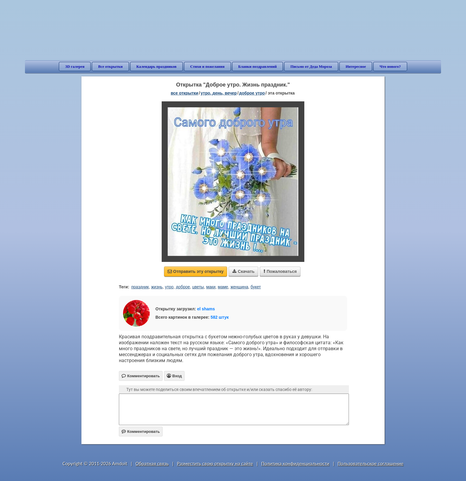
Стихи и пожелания (207, 66)
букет (256, 286)
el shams (206, 308)
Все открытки (110, 66)
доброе (183, 286)
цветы (198, 286)
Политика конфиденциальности (295, 463)
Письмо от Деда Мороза (311, 66)
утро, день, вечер (219, 93)
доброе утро (252, 93)
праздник (140, 286)
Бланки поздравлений (257, 66)
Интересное (356, 66)
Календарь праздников (156, 66)
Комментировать (141, 431)
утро (169, 286)
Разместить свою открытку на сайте (215, 463)
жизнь (157, 286)
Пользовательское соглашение (370, 463)
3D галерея (74, 66)
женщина (239, 286)
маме (223, 286)
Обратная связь (152, 463)
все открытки (184, 93)
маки (210, 286)
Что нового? (390, 66)
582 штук (220, 317)
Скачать (243, 271)
